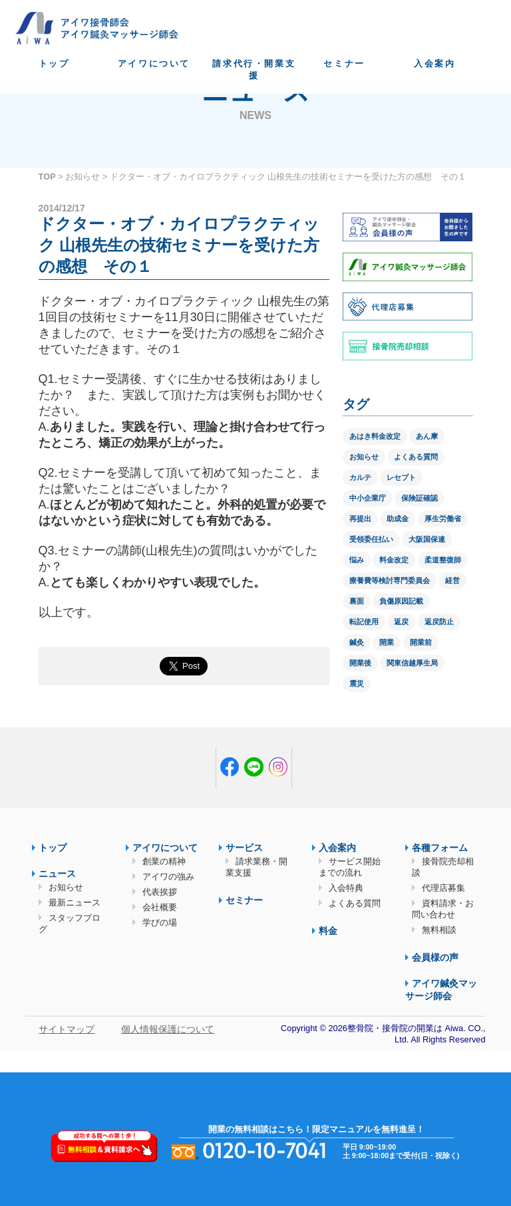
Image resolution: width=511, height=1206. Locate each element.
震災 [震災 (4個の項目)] (356, 683)
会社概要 (159, 907)
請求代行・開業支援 (253, 69)
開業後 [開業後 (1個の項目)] (360, 663)
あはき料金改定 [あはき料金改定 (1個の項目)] (375, 436)
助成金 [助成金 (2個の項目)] (398, 519)
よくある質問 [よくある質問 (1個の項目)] (416, 457)
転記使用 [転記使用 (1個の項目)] (364, 622)
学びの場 (159, 922)
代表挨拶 (159, 892)
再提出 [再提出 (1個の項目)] (360, 519)
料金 (328, 930)
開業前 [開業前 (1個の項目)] (421, 642)
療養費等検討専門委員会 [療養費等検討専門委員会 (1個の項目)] (389, 580)
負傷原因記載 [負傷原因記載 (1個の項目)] (401, 601)
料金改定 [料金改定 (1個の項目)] (394, 560)
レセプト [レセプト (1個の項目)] (401, 477)
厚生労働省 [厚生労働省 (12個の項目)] (443, 519)
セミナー (344, 63)
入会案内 (434, 63)
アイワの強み (168, 877)
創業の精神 (164, 861)
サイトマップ (66, 1029)
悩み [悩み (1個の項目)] (356, 560)
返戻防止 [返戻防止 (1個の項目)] (439, 622)
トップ (54, 63)
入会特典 (346, 888)
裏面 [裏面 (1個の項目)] (356, 601)
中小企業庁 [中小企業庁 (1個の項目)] (367, 498)
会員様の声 (435, 957)
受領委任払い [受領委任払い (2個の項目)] (371, 539)
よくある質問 (355, 903)
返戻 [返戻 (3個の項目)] (401, 622)
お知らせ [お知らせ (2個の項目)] (364, 457)
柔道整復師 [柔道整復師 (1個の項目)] (443, 560)
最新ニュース (74, 902)
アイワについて (154, 63)
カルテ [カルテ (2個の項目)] (360, 477)
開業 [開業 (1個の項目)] (386, 642)
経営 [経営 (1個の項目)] (452, 580)
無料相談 (439, 930)
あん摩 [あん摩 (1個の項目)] (427, 436)
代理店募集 (443, 888)
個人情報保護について (167, 1029)
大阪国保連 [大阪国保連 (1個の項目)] (427, 539)
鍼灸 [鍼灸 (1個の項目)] (356, 642)
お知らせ (82, 176)
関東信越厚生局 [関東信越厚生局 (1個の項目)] (412, 663)
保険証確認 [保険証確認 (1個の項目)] (419, 498)
